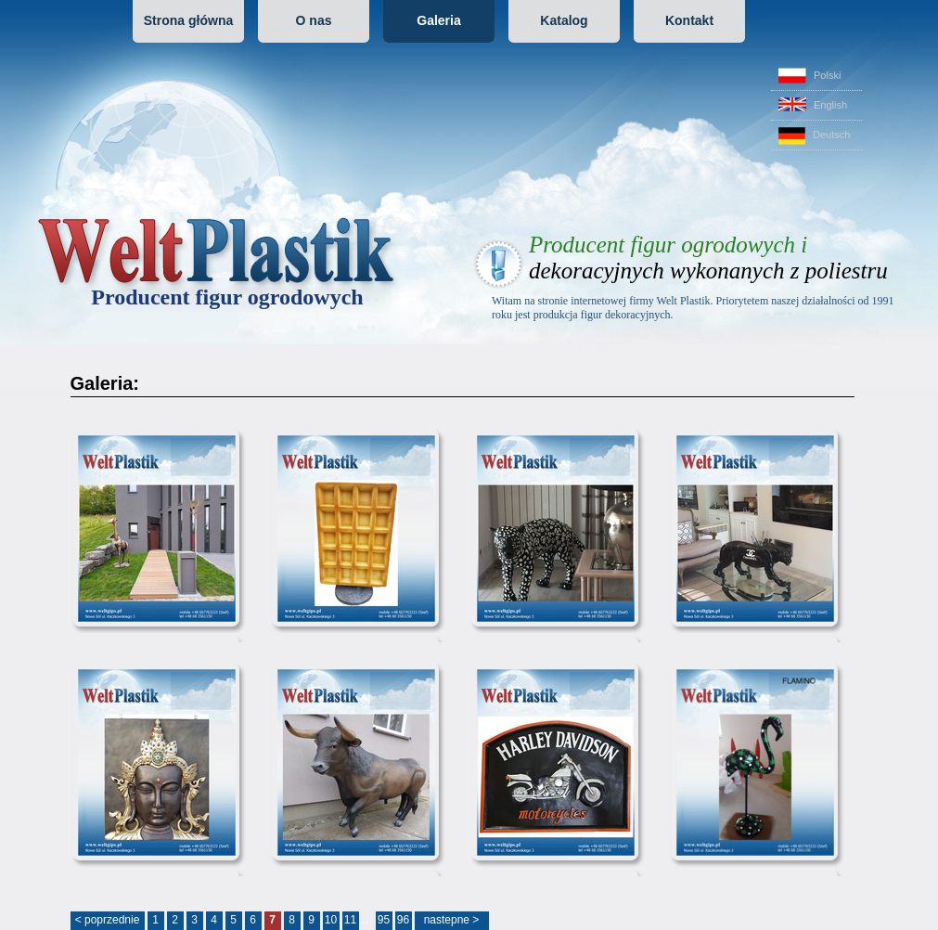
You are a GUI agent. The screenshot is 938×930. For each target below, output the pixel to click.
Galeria (438, 20)
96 (403, 919)
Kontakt (689, 20)
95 (384, 919)
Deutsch (814, 136)
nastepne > (452, 919)
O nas (314, 20)
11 (350, 919)
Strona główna (188, 20)
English (812, 104)
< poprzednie (107, 919)
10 (331, 919)
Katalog (563, 20)
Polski (809, 76)
